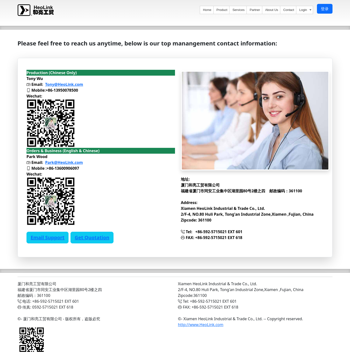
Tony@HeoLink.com (64, 84)
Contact (288, 10)
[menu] (256, 10)
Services (238, 10)
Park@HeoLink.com (64, 162)
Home (207, 10)
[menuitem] (207, 10)
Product (222, 10)
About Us (271, 10)
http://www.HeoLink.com (200, 324)
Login (306, 10)
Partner (255, 10)
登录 (325, 8)
